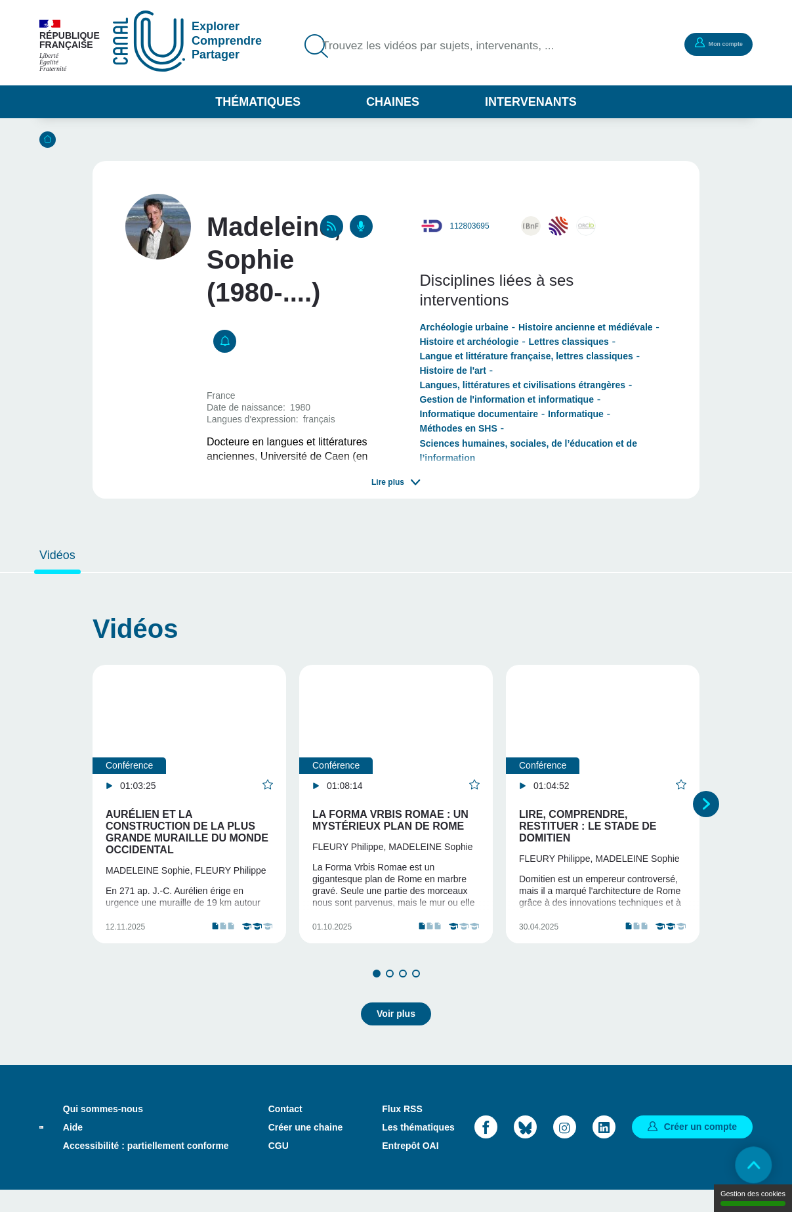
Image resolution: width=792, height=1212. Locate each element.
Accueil (47, 139)
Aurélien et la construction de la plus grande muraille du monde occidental (187, 832)
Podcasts (361, 226)
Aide (73, 1149)
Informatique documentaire (479, 414)
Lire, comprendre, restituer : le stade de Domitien (588, 826)
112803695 (470, 226)
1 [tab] (377, 1000)
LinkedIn (604, 1148)
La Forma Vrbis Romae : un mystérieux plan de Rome (390, 820)
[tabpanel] (189, 817)
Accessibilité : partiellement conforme (146, 1167)
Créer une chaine (305, 1149)
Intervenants (531, 101)
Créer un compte (700, 1148)
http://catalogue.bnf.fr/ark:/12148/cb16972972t (531, 226)
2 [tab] (390, 1000)
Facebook (485, 1148)
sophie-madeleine (558, 226)
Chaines (392, 101)
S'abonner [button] (224, 341)
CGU (278, 1167)
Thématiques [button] (258, 101)
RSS (331, 226)
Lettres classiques (569, 341)
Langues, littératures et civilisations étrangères (523, 385)
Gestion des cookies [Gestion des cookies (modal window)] (752, 1198)
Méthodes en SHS (458, 428)
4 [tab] (416, 1000)
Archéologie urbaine (464, 327)
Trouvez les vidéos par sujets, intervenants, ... (454, 46)
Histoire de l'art (453, 370)
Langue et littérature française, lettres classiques (526, 356)
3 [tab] (403, 1000)
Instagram (564, 1148)
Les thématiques (418, 1149)
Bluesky (525, 1148)
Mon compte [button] (710, 43)
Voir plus (396, 1035)
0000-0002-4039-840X (586, 226)
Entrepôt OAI (410, 1167)
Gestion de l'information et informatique (507, 399)
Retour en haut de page (746, 1166)
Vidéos (57, 555)
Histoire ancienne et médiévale (585, 327)
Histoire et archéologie (469, 341)
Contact (285, 1130)
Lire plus (387, 482)
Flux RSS (402, 1130)
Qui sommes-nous (103, 1130)
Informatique (576, 414)
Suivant (706, 817)
